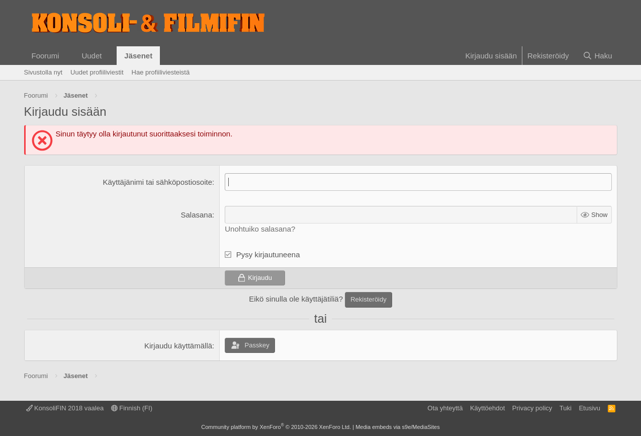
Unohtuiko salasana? (260, 229)
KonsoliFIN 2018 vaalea (65, 408)
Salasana (197, 214)
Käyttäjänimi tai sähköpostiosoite (157, 182)
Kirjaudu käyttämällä (178, 345)
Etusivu (589, 408)
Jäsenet (138, 55)
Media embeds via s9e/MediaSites (397, 427)
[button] (67, 55)
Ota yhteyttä (445, 408)
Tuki (566, 408)
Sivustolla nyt (43, 72)
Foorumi (45, 55)
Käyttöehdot (487, 408)
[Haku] (597, 55)
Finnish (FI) (131, 408)
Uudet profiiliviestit (97, 72)
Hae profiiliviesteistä (161, 72)
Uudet (91, 55)
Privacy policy (532, 408)
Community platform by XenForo (276, 427)
